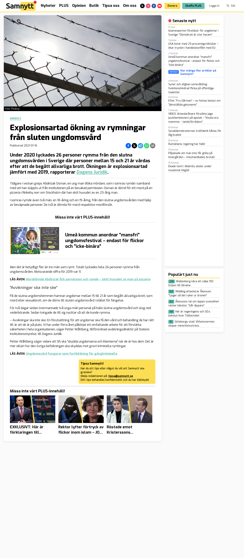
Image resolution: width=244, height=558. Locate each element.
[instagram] (148, 6)
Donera (172, 6)
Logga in (214, 6)
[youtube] (159, 6)
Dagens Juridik (92, 172)
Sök (231, 6)
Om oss (129, 5)
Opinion (79, 5)
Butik (94, 5)
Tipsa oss (111, 5)
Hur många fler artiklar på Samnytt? (198, 72)
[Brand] (21, 6)
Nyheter (48, 5)
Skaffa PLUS (193, 6)
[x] (142, 6)
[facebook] (154, 6)
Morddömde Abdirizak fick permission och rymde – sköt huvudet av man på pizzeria (88, 279)
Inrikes (15, 118)
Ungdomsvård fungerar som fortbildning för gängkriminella (71, 354)
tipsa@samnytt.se (120, 376)
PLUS (64, 5)
